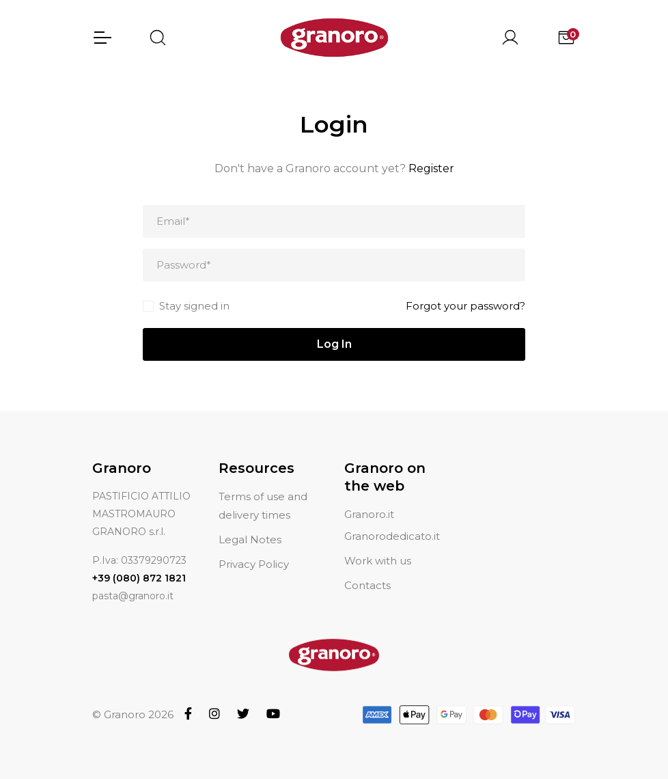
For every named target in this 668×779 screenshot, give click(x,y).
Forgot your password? (465, 305)
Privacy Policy (254, 564)
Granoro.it (369, 514)
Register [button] (431, 168)
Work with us (377, 560)
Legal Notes (250, 539)
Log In (334, 344)
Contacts (367, 585)
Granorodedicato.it (392, 536)
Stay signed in (194, 305)
